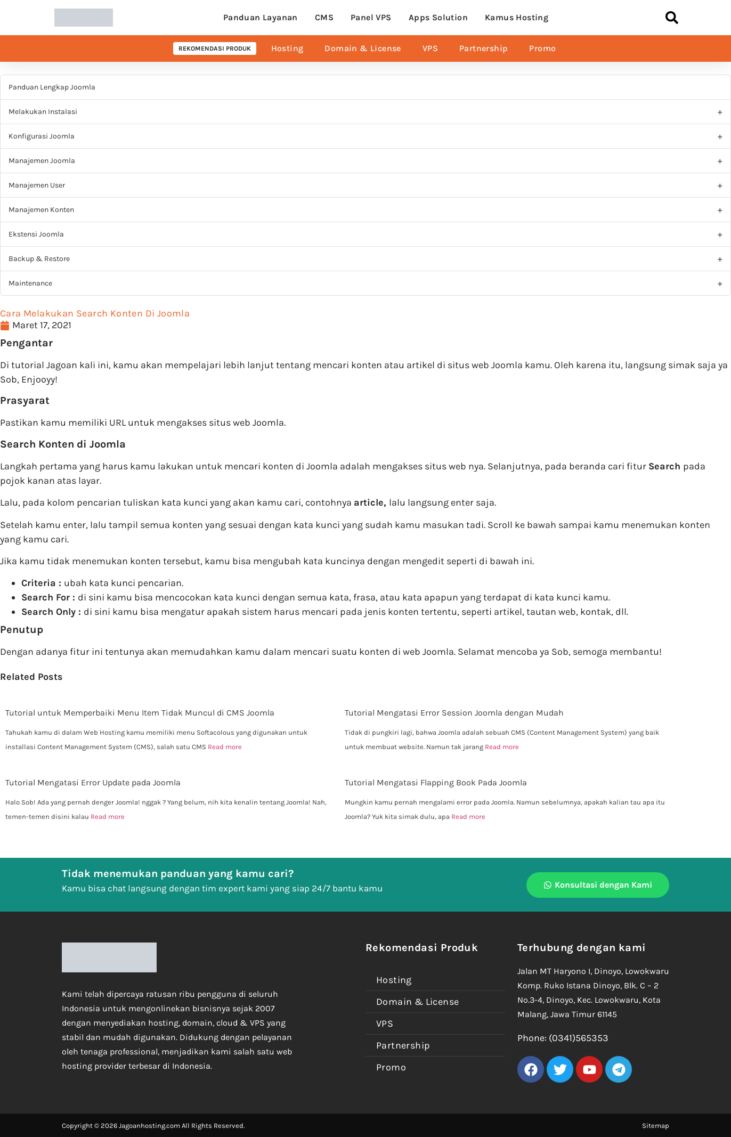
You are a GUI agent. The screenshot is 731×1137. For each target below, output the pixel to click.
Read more (225, 747)
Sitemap (655, 1126)
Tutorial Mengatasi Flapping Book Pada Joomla (436, 782)
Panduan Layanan (260, 17)
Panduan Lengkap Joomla (52, 87)
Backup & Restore (39, 258)
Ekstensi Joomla (36, 234)
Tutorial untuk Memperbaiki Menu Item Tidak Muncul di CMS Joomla (139, 713)
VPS (430, 48)
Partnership (483, 48)
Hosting (287, 48)
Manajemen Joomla (42, 160)
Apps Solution (438, 17)
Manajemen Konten (41, 209)
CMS (324, 17)
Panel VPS (371, 17)
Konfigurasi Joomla (42, 136)
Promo (542, 48)
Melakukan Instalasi (43, 111)
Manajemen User (37, 185)
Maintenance (30, 283)
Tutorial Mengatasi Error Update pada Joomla (93, 782)
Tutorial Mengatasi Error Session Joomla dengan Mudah (454, 713)
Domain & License (362, 48)
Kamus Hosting (516, 17)
